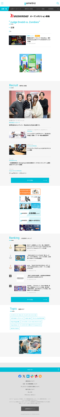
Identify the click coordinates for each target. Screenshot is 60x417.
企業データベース (15, 9)
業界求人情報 (29, 9)
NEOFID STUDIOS (15, 328)
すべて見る (30, 180)
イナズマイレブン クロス (16, 315)
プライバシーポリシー (30, 395)
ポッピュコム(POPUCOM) (38, 318)
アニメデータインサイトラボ (30, 315)
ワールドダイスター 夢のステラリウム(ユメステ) (30, 325)
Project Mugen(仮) (15, 321)
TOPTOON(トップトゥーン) (17, 318)
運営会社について (30, 381)
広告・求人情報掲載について (30, 384)
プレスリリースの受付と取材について (30, 386)
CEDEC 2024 (28, 318)
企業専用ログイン (30, 409)
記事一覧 (4, 9)
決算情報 (50, 9)
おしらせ (30, 392)
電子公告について (30, 389)
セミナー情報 (40, 9)
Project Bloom (14, 325)
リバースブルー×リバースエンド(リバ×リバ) (31, 321)
